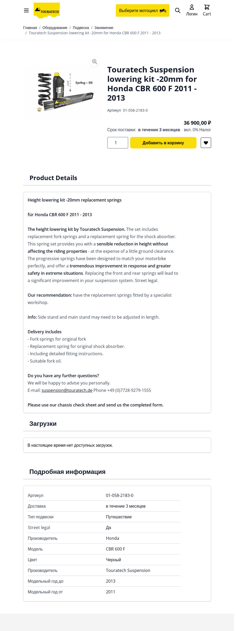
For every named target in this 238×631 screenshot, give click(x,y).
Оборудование (55, 27)
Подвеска (81, 27)
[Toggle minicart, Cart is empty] (207, 10)
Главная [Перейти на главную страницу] (30, 27)
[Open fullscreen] (62, 93)
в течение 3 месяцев (159, 130)
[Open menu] (26, 10)
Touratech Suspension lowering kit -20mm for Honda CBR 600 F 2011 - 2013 (94, 32)
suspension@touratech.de (67, 390)
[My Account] (191, 10)
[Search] (178, 10)
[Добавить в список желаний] (206, 142)
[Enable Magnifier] (95, 61)
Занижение (103, 27)
